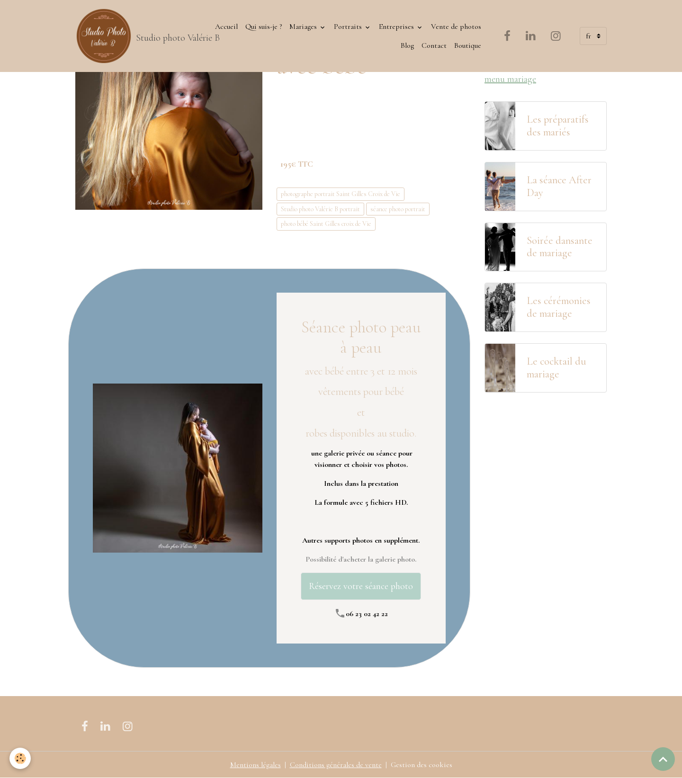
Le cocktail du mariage (556, 367)
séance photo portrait (397, 209)
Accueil (226, 26)
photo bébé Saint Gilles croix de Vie (326, 224)
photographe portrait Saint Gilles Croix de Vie (340, 194)
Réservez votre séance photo (361, 586)
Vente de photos (456, 26)
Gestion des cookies (421, 764)
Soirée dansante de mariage (559, 246)
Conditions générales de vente (336, 764)
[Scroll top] (663, 759)
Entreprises (397, 26)
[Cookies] (20, 758)
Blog (407, 45)
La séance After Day (559, 186)
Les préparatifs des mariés (558, 125)
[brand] (135, 36)
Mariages (304, 26)
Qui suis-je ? (263, 26)
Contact (434, 45)
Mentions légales (255, 764)
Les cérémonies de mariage (559, 307)
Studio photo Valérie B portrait (320, 209)
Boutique (467, 45)
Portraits (349, 26)
